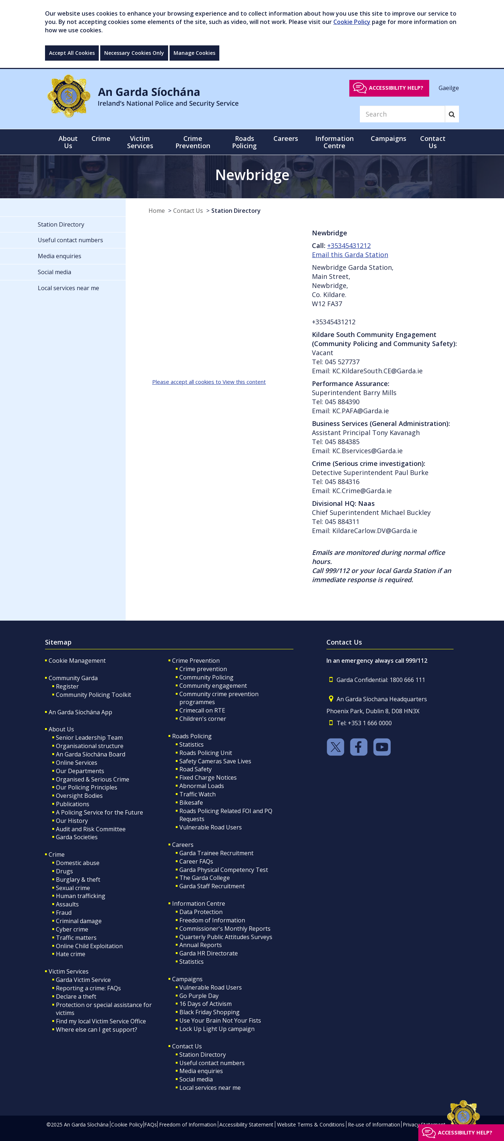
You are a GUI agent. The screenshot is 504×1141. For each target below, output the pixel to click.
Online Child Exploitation (89, 946)
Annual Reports (200, 945)
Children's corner (202, 719)
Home (157, 211)
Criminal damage (79, 921)
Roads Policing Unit (205, 753)
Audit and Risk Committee (91, 829)
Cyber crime (72, 929)
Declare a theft (76, 996)
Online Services (76, 763)
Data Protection (201, 912)
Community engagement (213, 686)
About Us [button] (68, 142)
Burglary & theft (78, 880)
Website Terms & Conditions (311, 1124)
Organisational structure (89, 746)
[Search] (402, 114)
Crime (57, 854)
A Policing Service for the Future (99, 812)
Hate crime (70, 954)
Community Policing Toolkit (93, 695)
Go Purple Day (199, 996)
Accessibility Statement (246, 1124)
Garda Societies (77, 837)
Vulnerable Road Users (210, 827)
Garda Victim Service (83, 980)
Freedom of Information (212, 920)
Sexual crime (73, 888)
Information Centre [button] (334, 142)
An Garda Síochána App (80, 712)
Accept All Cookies (72, 52)
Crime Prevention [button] (192, 142)
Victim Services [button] (140, 142)
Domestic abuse (77, 863)
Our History (72, 821)
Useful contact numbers (212, 1063)
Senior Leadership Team (89, 738)
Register (67, 686)
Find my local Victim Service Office (101, 1021)
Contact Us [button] (433, 142)
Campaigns (187, 979)
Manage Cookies (194, 52)
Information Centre (198, 903)
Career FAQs (196, 861)
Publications (72, 804)
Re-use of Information (374, 1124)
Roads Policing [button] (244, 142)
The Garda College (204, 878)
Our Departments (80, 771)
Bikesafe (191, 803)
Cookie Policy (351, 22)
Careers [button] (285, 138)
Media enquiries (201, 1071)
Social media (196, 1079)
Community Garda (73, 678)
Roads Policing (192, 736)
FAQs (150, 1124)
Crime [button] (101, 138)
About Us (61, 729)
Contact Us (188, 211)
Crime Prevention (196, 661)
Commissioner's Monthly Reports (225, 929)
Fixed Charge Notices (208, 777)
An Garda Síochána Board (90, 754)
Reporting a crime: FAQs (88, 988)
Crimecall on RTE (202, 710)
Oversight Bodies (79, 796)
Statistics (191, 744)
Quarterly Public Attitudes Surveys (225, 937)
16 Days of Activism (205, 1004)
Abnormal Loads (201, 786)
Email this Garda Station (350, 254)
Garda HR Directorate (208, 953)
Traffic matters (76, 938)
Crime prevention (203, 669)
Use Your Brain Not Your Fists (220, 1020)
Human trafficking (80, 896)
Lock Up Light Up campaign (217, 1029)
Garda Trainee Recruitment (216, 853)
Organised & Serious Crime (92, 779)
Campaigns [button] (388, 138)
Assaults (67, 904)
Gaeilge (449, 88)
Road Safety (195, 769)
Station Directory (236, 211)
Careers (183, 845)
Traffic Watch (197, 794)
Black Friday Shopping (209, 1012)
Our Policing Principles (86, 787)
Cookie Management (77, 661)
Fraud (64, 913)
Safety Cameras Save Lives (215, 761)
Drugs (64, 871)
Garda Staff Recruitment (212, 886)
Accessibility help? (396, 87)
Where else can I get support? (96, 1030)
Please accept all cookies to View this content (209, 381)
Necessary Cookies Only (134, 52)
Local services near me (210, 1088)
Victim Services (69, 971)
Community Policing (206, 677)
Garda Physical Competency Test (223, 870)
